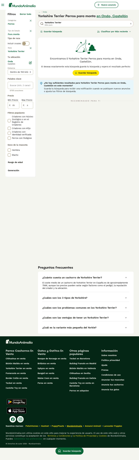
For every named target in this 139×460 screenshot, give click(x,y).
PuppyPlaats (58, 438)
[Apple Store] (16, 422)
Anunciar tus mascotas (112, 392)
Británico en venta (47, 375)
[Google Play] (16, 414)
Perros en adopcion (79, 403)
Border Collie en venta (17, 390)
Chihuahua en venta (16, 371)
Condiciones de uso (111, 387)
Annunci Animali (93, 438)
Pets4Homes (32, 438)
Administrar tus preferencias (28, 451)
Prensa (104, 382)
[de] (13, 184)
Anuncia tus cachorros (112, 397)
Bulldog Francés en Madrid (83, 375)
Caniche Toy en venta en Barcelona (82, 396)
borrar (28, 66)
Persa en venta (45, 395)
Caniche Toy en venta (16, 400)
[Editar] (30, 142)
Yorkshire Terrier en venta (19, 380)
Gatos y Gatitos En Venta (50, 364)
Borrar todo (25, 14)
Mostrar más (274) (24, 130)
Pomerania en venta (16, 385)
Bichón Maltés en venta (17, 375)
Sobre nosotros (109, 367)
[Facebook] (13, 431)
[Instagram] (20, 431)
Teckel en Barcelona (80, 371)
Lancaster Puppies (113, 438)
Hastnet (45, 438)
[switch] (26, 61)
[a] (27, 184)
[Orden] (114, 31)
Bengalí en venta (46, 385)
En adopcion (16, 44)
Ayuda (104, 377)
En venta (14, 37)
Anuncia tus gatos (110, 402)
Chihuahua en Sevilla (80, 385)
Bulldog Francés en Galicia (83, 390)
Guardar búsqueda (51, 31)
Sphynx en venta (46, 380)
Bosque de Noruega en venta (52, 371)
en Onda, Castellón (112, 16)
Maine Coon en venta (48, 390)
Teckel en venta (14, 395)
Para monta (16, 50)
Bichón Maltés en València (83, 380)
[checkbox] (9, 80)
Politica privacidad (110, 372)
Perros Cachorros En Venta (19, 364)
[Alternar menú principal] (2, 5)
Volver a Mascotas (17, 20)
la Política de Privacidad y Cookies (89, 448)
